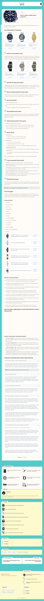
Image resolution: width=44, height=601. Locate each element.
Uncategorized (25, 555)
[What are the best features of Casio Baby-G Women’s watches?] (3, 516)
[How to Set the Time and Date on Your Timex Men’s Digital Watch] (3, 508)
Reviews (13, 555)
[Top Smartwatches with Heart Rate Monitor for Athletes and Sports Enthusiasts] (3, 520)
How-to (21, 14)
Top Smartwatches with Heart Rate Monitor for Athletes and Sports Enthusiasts (16, 520)
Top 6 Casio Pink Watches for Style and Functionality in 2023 (14, 536)
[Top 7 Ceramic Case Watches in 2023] (24, 580)
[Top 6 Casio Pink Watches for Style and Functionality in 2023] (3, 536)
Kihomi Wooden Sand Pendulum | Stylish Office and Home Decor (33, 584)
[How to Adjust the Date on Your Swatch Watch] (3, 532)
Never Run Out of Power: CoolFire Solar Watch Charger (13, 524)
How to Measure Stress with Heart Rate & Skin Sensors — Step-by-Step (34, 474)
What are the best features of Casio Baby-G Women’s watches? (14, 516)
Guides (4, 555)
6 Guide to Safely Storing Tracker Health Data (14, 474)
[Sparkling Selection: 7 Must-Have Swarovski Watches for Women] (3, 528)
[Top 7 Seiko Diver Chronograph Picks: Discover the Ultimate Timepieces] (24, 576)
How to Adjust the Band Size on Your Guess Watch (33, 564)
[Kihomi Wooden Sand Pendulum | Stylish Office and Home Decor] (24, 584)
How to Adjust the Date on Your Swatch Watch (11, 532)
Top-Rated (19, 555)
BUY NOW (10, 51)
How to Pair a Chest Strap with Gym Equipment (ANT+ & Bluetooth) (14, 488)
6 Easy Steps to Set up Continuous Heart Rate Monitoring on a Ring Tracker (34, 488)
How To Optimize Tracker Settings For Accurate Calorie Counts (14, 481)
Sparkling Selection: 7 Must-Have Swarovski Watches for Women (14, 528)
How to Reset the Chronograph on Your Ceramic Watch (10, 564)
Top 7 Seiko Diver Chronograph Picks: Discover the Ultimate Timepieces (33, 576)
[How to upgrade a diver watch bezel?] (3, 512)
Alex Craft (8, 495)
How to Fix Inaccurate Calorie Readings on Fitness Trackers (33, 481)
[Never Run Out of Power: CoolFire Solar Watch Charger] (3, 524)
